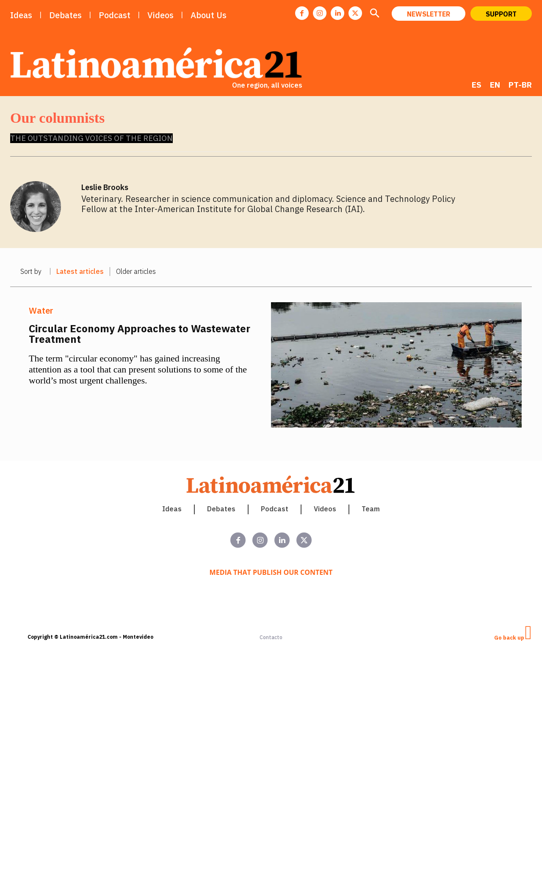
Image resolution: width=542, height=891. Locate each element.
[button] (374, 14)
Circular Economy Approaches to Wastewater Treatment (139, 334)
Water (41, 310)
